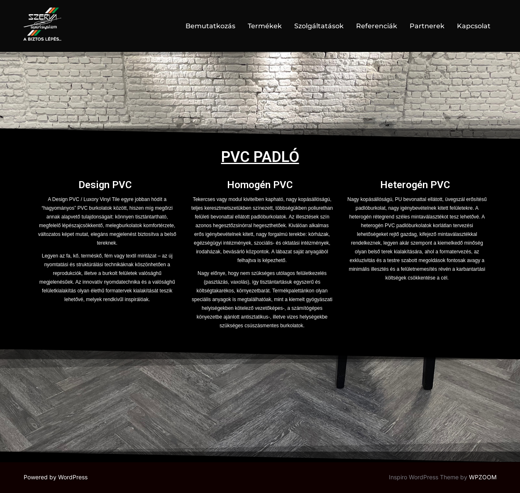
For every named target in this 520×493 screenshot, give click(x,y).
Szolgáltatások (319, 26)
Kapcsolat (474, 26)
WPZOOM (483, 477)
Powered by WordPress (56, 477)
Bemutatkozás (210, 26)
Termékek (265, 26)
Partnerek (427, 26)
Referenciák (376, 26)
